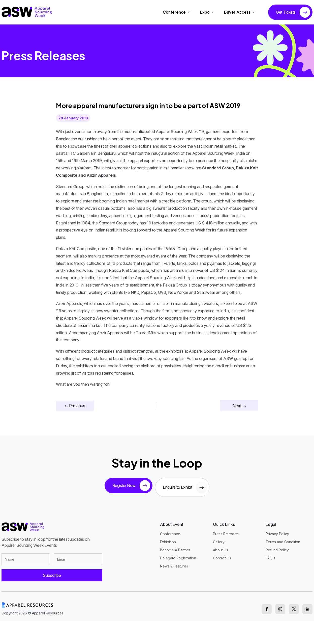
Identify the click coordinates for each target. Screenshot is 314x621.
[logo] (27, 11)
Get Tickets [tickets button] (293, 12)
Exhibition (168, 539)
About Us (220, 547)
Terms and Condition (283, 539)
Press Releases (226, 531)
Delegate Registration (178, 555)
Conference (175, 12)
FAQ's (270, 555)
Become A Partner (175, 547)
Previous (75, 405)
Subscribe (52, 572)
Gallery (219, 539)
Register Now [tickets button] (129, 485)
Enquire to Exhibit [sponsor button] (187, 485)
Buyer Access (238, 12)
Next (239, 405)
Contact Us (222, 555)
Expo (205, 12)
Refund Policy (277, 547)
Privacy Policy (277, 531)
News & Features (174, 563)
